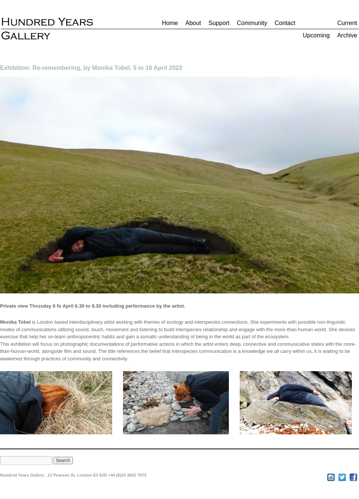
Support (219, 23)
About (193, 23)
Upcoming (316, 35)
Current (347, 23)
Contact (284, 23)
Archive (347, 35)
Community (252, 23)
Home (170, 23)
